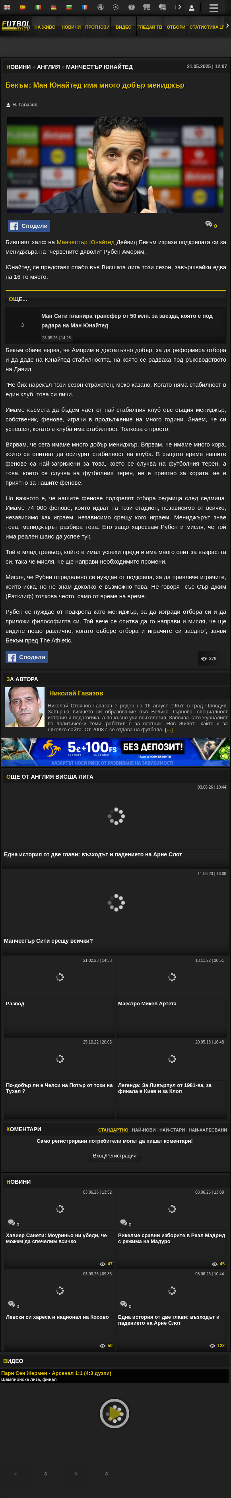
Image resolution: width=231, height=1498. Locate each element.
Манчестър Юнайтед (85, 242)
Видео (124, 27)
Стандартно (113, 1130)
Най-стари (172, 1130)
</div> (115, 47)
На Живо (44, 27)
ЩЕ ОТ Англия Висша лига (49, 776)
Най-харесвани (207, 1130)
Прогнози (97, 27)
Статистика (204, 27)
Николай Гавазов (76, 693)
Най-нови (144, 1130)
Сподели (29, 226)
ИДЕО (13, 1361)
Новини (71, 27)
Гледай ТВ (150, 27)
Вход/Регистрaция (114, 1156)
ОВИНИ (18, 1182)
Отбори (176, 27)
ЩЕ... (18, 299)
